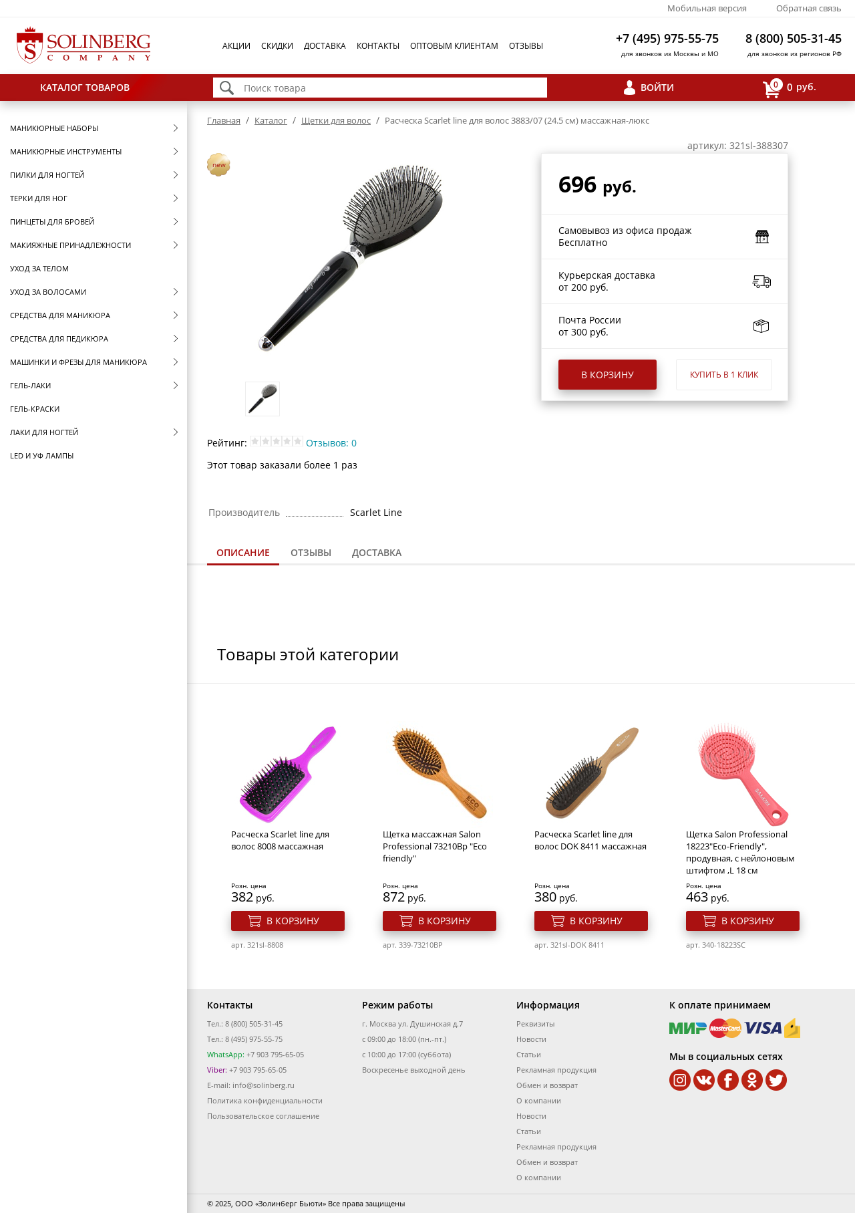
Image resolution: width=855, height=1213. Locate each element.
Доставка (325, 45)
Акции (236, 45)
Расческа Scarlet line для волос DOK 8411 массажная (590, 840)
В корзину (607, 374)
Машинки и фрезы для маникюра (78, 362)
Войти (657, 87)
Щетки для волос (336, 120)
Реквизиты (535, 1024)
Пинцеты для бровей (52, 222)
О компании (538, 1100)
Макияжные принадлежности (70, 245)
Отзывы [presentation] (311, 552)
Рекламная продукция (556, 1070)
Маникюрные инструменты (66, 151)
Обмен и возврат (547, 1085)
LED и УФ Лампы (41, 455)
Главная (223, 120)
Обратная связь (809, 8)
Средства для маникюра (60, 315)
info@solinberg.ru (263, 1085)
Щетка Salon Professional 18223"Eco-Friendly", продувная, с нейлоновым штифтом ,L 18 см (740, 852)
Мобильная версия (707, 8)
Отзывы (526, 45)
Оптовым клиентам (454, 45)
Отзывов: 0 (331, 442)
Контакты (378, 45)
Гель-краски (34, 409)
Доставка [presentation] (376, 552)
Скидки (277, 45)
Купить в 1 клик (724, 374)
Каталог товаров (85, 87)
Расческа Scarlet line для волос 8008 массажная (280, 840)
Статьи (528, 1054)
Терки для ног (38, 198)
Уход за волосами (48, 292)
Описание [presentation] (243, 552)
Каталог (270, 120)
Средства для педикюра (59, 338)
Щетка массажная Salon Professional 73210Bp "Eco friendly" (435, 846)
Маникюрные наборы (54, 128)
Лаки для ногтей (44, 432)
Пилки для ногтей (47, 175)
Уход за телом (39, 268)
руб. (789, 88)
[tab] (243, 553)
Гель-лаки (30, 385)
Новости (531, 1039)
